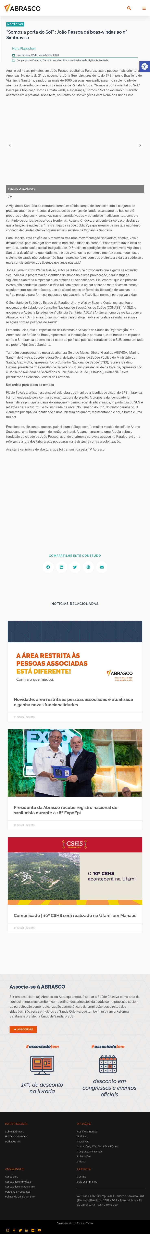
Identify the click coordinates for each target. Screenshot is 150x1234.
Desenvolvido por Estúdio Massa (75, 1223)
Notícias (57, 60)
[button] (144, 66)
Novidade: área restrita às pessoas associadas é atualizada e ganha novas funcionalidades (73, 702)
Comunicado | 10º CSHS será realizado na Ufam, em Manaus (75, 915)
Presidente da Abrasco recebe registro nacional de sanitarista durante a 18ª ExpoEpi (65, 810)
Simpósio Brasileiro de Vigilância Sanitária (85, 60)
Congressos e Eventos (29, 60)
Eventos (46, 60)
